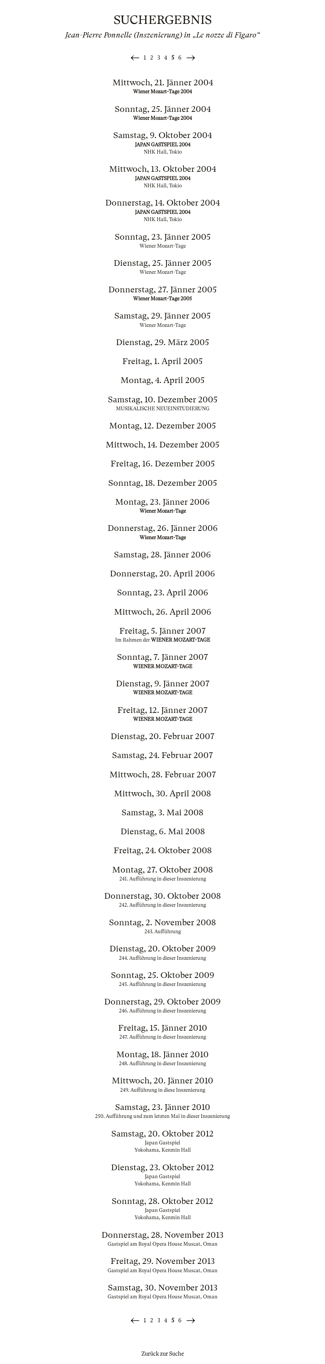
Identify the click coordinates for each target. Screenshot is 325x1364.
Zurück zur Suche (162, 1354)
